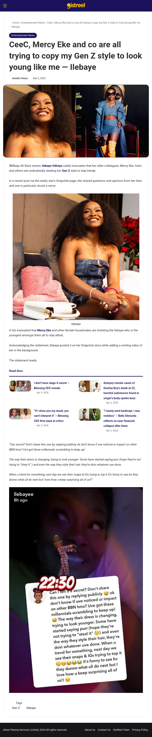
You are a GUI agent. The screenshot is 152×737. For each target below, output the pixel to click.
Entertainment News (33, 22)
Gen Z (16, 708)
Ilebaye (31, 708)
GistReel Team (121, 729)
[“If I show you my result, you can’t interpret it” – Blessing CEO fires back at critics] (20, 413)
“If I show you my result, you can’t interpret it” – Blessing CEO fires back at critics (51, 415)
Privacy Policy (140, 729)
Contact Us (104, 729)
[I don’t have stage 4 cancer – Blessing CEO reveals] (20, 386)
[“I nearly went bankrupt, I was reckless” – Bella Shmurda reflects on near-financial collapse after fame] (90, 414)
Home (14, 22)
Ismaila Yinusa (20, 78)
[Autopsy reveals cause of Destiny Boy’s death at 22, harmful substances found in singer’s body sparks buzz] (90, 386)
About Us (90, 729)
